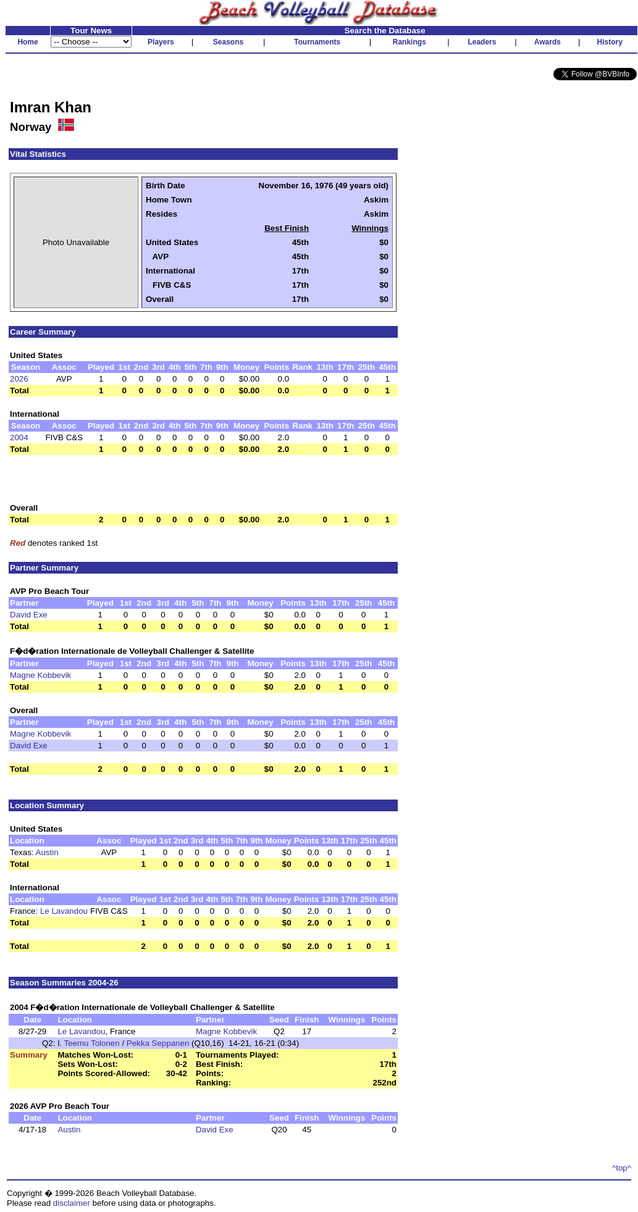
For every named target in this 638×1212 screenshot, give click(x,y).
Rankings (409, 42)
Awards (547, 42)
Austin (47, 852)
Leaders (482, 42)
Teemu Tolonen (92, 1043)
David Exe (29, 614)
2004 (19, 437)
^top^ (621, 1167)
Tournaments (317, 42)
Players (161, 42)
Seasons (228, 42)
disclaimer (71, 1203)
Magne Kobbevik (40, 675)
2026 (19, 378)
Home (27, 42)
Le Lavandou (64, 911)
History (610, 42)
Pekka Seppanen (158, 1043)
